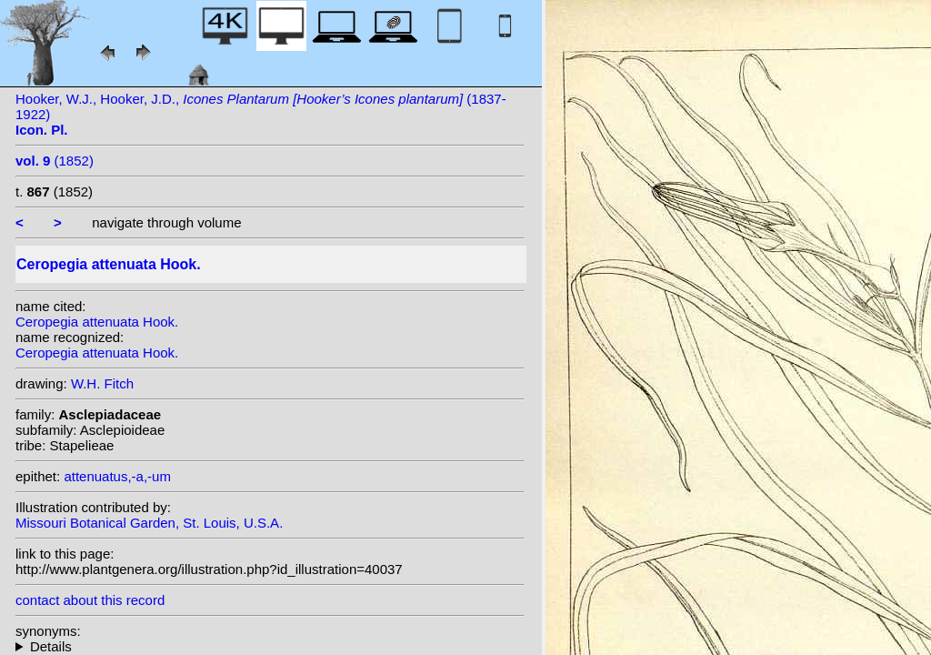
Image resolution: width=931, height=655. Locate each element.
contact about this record (90, 600)
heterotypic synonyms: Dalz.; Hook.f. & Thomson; (270, 646)
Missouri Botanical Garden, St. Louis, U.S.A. (149, 522)
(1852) (54, 160)
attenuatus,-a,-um (117, 476)
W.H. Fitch (102, 383)
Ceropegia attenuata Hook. (96, 321)
